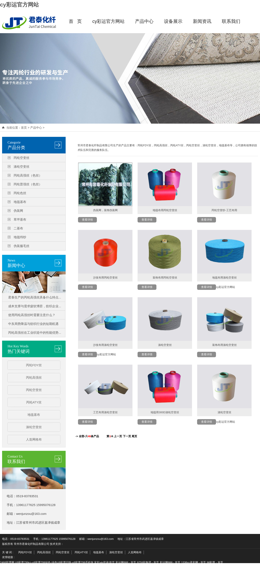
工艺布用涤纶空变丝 (105, 412)
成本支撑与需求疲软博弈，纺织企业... (34, 306)
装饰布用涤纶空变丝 (224, 345)
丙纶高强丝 (34, 377)
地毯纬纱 (20, 237)
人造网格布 (34, 439)
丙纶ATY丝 (34, 402)
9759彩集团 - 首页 (148, 562)
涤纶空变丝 (21, 166)
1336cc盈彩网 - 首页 (193, 562)
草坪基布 (20, 219)
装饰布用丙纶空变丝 (165, 277)
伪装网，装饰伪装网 (105, 210)
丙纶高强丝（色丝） (28, 175)
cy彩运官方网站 (19, 4)
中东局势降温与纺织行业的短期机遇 (33, 324)
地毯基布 (20, 202)
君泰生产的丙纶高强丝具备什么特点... (34, 297)
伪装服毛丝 (21, 246)
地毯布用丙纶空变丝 (165, 210)
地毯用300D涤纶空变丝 (165, 412)
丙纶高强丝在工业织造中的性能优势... (34, 332)
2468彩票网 (7, 562)
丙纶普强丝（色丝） (28, 184)
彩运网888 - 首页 (126, 562)
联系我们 (231, 21)
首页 (24, 127)
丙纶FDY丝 (34, 365)
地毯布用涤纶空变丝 (224, 277)
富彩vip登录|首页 (104, 562)
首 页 (75, 21)
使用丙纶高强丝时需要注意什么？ (31, 315)
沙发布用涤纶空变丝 (105, 345)
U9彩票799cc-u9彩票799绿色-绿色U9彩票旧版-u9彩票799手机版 (54, 562)
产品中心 (144, 21)
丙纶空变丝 (21, 158)
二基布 (18, 228)
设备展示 (173, 21)
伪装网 (18, 210)
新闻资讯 (202, 21)
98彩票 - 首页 (215, 562)
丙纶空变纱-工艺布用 (224, 210)
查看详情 (87, 219)
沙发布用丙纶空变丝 (105, 277)
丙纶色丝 (20, 193)
